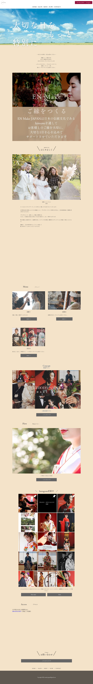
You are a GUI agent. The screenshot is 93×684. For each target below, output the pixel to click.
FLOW (51, 6)
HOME (34, 6)
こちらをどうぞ (46, 414)
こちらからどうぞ (46, 660)
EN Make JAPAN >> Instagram (83, 2)
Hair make (33, 594)
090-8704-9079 (16, 611)
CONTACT (57, 6)
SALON (40, 6)
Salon (59, 594)
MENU (45, 6)
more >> (29, 318)
